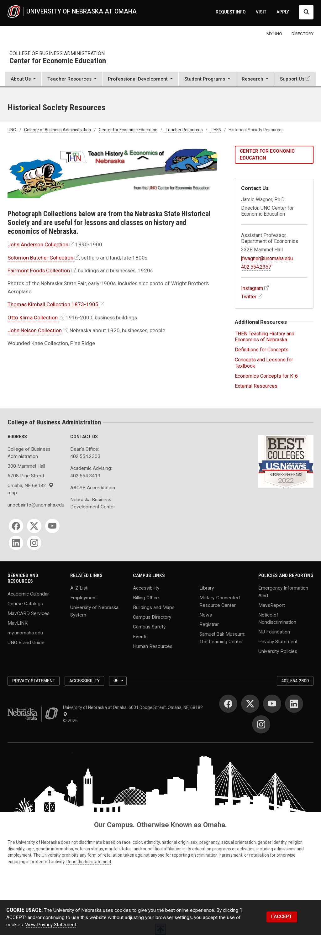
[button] (23, 79)
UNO (12, 129)
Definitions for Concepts (261, 350)
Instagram (252, 288)
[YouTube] (52, 526)
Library (206, 588)
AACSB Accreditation (92, 488)
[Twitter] (34, 526)
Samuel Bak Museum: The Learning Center (222, 637)
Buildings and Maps (154, 607)
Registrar (209, 624)
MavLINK (18, 623)
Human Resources (152, 646)
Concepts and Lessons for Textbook (264, 363)
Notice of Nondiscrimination (277, 618)
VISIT (261, 11)
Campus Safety (149, 627)
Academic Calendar (28, 593)
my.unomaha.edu (25, 632)
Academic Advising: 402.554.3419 (91, 471)
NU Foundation (274, 631)
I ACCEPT (281, 916)
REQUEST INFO (231, 11)
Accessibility (146, 588)
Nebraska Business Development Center (92, 503)
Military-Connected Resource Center (219, 601)
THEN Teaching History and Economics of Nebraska (264, 337)
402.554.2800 (295, 680)
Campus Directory (152, 617)
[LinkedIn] (16, 543)
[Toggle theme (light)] (118, 681)
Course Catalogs (25, 603)
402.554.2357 (256, 267)
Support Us (292, 79)
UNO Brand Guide (26, 642)
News (205, 614)
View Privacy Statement (50, 924)
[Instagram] (34, 543)
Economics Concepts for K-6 (266, 376)
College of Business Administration (57, 53)
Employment (83, 598)
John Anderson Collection (38, 244)
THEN (216, 129)
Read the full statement (88, 861)
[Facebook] (16, 526)
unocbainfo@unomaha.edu (35, 505)
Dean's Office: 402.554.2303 (85, 452)
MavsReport (271, 605)
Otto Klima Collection (33, 317)
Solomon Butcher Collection (40, 258)
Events (140, 636)
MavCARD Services (29, 613)
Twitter (248, 297)
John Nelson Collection (35, 330)
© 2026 (71, 720)
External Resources (256, 386)
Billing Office (146, 598)
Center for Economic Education (57, 61)
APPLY (282, 11)
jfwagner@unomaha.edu (267, 258)
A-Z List (78, 588)
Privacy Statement (277, 641)
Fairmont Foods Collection (39, 270)
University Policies (277, 651)
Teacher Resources (184, 129)
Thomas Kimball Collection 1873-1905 (53, 304)
